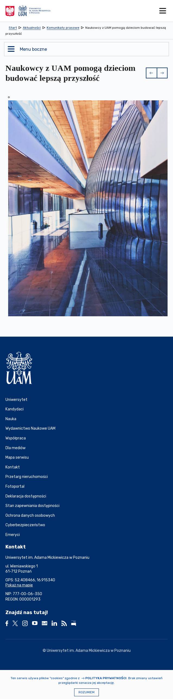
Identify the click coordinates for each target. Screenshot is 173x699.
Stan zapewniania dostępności (32, 505)
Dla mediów (15, 448)
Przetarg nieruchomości (26, 476)
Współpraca (15, 438)
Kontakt (12, 467)
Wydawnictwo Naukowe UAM (30, 428)
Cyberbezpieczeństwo (25, 525)
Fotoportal (14, 486)
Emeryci (12, 534)
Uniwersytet (16, 399)
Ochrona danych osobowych (30, 515)
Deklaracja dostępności (25, 496)
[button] (151, 73)
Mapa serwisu (17, 457)
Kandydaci (14, 409)
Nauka (10, 419)
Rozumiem (86, 692)
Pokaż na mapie (19, 585)
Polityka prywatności (106, 678)
